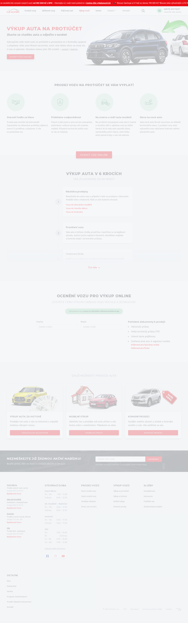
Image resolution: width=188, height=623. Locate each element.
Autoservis (150, 498)
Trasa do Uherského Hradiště (80, 205)
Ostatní (113, 10)
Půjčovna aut (69, 10)
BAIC (5, 3)
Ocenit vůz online (21, 57)
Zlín (8, 529)
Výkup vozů (86, 10)
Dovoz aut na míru (89, 509)
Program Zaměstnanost (18, 599)
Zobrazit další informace (56, 550)
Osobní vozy (32, 10)
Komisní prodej (153, 433)
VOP (125, 612)
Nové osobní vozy (89, 492)
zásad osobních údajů (139, 466)
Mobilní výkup (94, 433)
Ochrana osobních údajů (152, 612)
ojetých (74, 49)
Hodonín (10, 515)
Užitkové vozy (50, 10)
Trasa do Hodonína (75, 213)
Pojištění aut (150, 503)
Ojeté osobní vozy (89, 498)
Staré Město (12, 486)
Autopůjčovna (151, 492)
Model (101, 326)
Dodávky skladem (89, 503)
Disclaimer (134, 612)
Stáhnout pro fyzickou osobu (146, 345)
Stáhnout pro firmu (141, 349)
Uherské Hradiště (14, 501)
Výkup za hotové (120, 498)
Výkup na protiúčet (122, 492)
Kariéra (10, 593)
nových (65, 49)
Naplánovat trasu (14, 495)
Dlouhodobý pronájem (155, 509)
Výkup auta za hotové (35, 433)
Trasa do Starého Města (77, 209)
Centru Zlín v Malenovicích (105, 3)
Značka (57, 326)
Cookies (169, 612)
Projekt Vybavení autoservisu (20, 604)
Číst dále (94, 268)
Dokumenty (12, 588)
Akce (9, 582)
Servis (101, 10)
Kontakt (128, 10)
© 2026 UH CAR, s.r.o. (111, 612)
